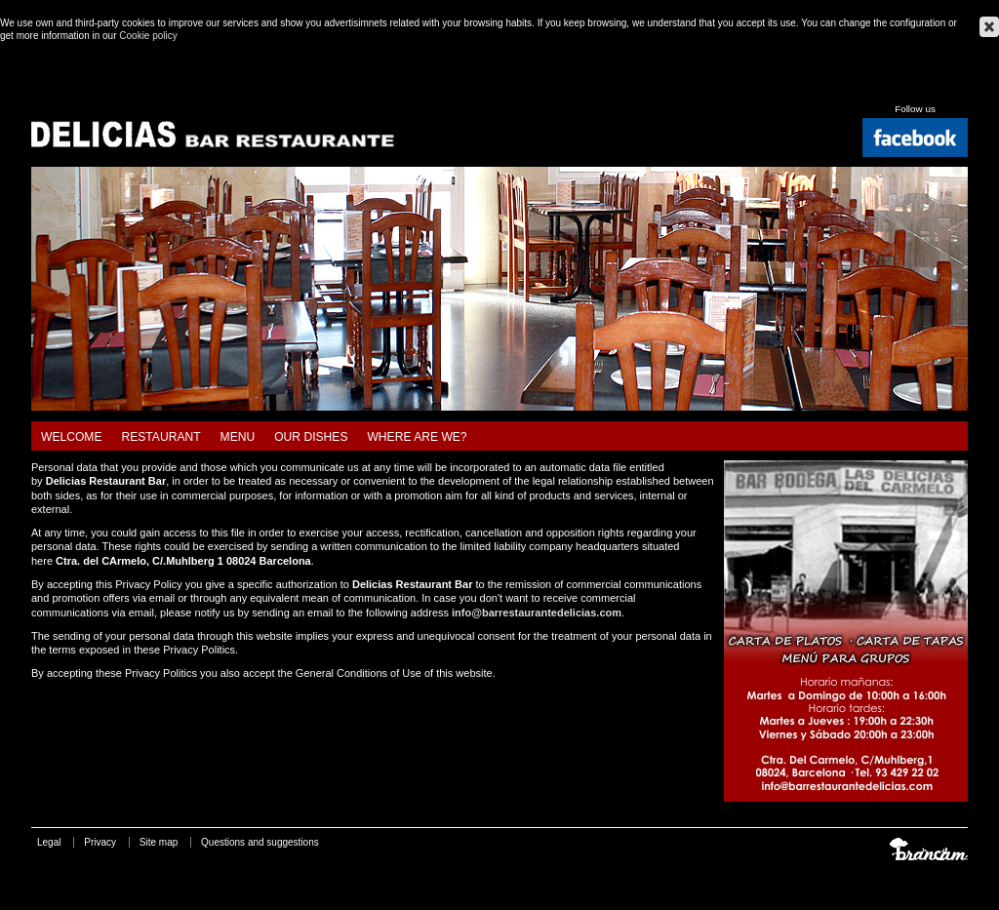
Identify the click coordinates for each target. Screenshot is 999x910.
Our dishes (310, 437)
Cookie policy (148, 35)
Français (960, 87)
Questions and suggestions (260, 842)
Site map (159, 842)
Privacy (100, 842)
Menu (238, 437)
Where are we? (416, 437)
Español (913, 87)
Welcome (71, 437)
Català (890, 87)
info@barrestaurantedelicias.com (536, 612)
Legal (48, 842)
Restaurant (161, 437)
